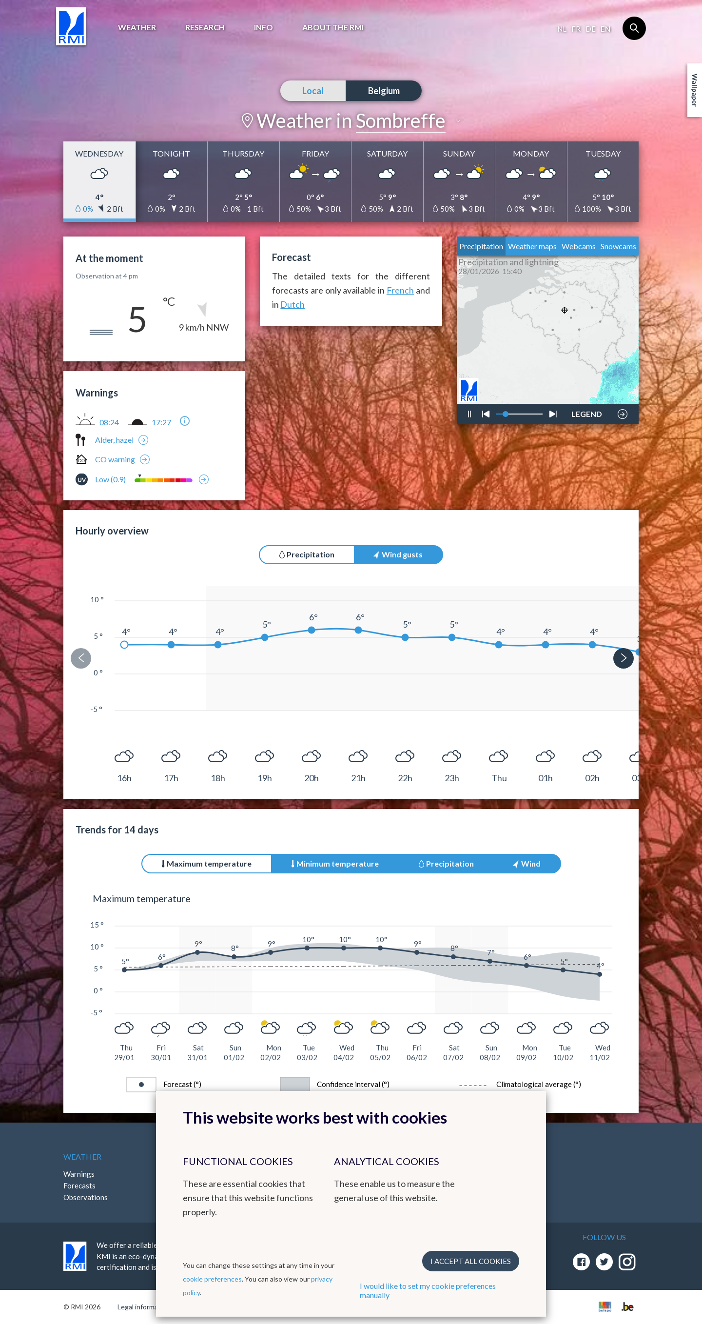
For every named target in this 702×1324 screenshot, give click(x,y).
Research (205, 27)
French (400, 290)
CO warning (115, 459)
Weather (137, 27)
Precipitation (481, 246)
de (590, 28)
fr (576, 28)
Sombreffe (401, 120)
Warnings (79, 1173)
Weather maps (532, 246)
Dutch (292, 304)
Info (263, 27)
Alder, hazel (114, 439)
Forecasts (79, 1185)
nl (561, 28)
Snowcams (618, 246)
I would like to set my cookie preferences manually (428, 1290)
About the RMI (333, 27)
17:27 (161, 422)
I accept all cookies (470, 1261)
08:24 (109, 422)
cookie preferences (212, 1279)
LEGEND (586, 411)
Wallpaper (695, 90)
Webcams (579, 246)
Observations (85, 1197)
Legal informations (145, 1307)
